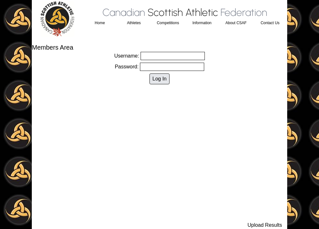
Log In (159, 78)
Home (100, 23)
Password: (159, 67)
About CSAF (236, 23)
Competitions (168, 23)
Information (202, 23)
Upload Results (264, 225)
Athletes (134, 23)
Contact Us (269, 23)
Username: (159, 56)
